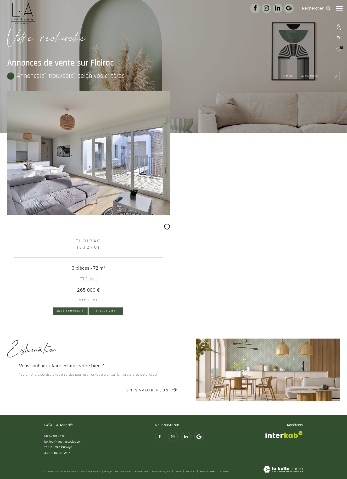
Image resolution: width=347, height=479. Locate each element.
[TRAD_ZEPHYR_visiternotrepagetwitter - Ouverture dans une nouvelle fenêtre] (275, 9)
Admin (178, 471)
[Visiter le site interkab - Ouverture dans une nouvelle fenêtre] (284, 434)
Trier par (289, 76)
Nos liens (191, 471)
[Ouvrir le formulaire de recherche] (314, 8)
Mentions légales (161, 471)
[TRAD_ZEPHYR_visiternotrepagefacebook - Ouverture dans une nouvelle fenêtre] (253, 9)
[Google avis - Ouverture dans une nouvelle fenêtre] (286, 10)
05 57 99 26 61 (54, 436)
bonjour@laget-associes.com (63, 441)
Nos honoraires (123, 471)
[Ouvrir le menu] (339, 8)
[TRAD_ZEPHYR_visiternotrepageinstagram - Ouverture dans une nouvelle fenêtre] (264, 9)
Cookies (224, 471)
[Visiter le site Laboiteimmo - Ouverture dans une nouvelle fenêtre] (283, 469)
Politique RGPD (208, 471)
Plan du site (142, 471)
